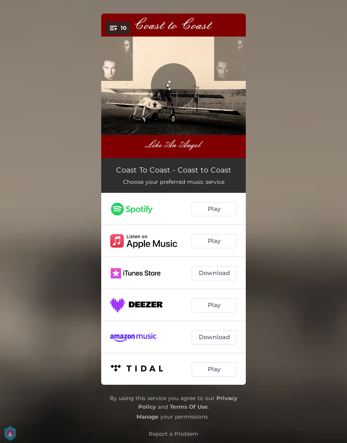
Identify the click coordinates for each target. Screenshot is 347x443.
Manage (147, 416)
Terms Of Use (189, 406)
